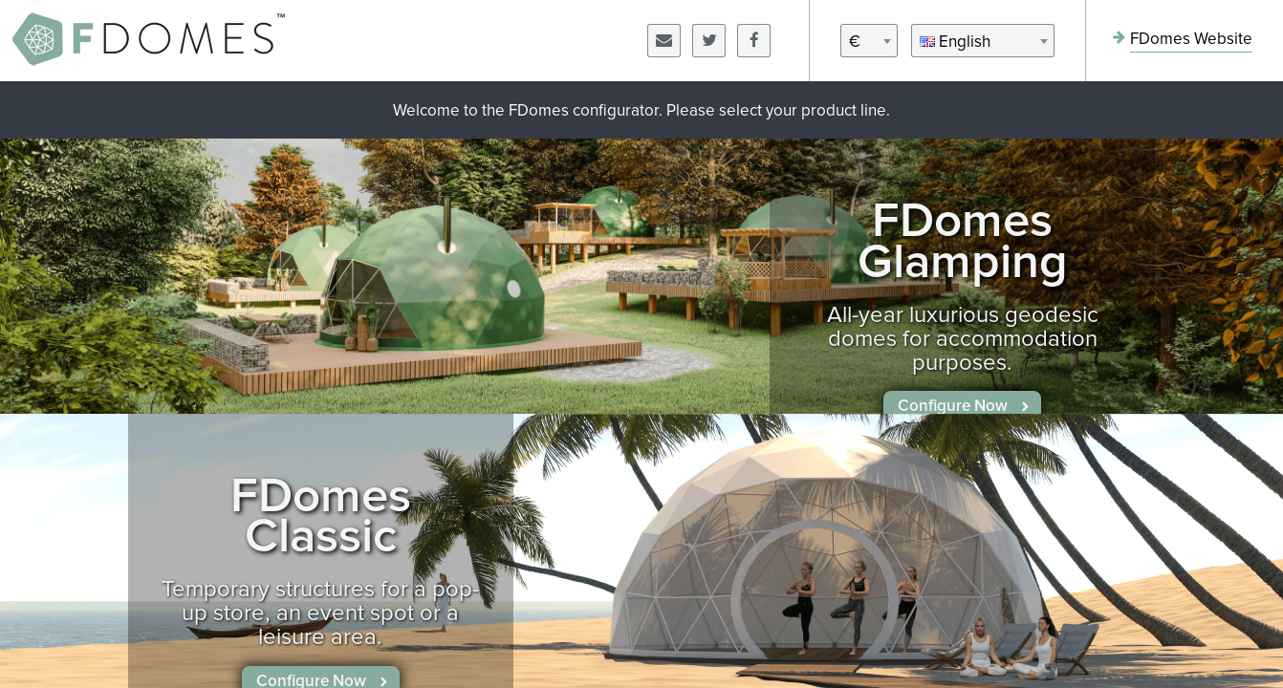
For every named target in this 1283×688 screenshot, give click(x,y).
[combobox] (869, 40)
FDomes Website (1191, 40)
